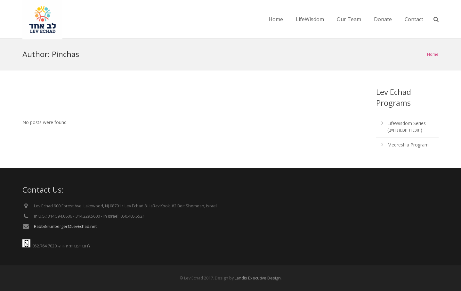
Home (433, 54)
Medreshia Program (408, 145)
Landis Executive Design (258, 278)
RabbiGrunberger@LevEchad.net (65, 226)
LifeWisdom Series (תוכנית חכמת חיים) (406, 126)
